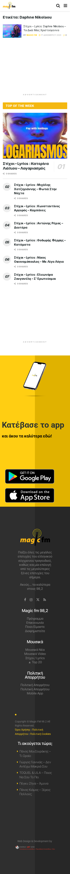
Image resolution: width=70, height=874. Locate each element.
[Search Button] (58, 5)
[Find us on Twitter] (38, 600)
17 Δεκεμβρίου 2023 (50, 35)
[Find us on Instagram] (31, 600)
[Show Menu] (65, 5)
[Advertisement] (35, 67)
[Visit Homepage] (9, 5)
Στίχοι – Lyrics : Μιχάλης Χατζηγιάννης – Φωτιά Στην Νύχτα (35, 189)
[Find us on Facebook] (25, 600)
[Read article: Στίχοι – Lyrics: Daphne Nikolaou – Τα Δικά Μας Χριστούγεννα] (12, 31)
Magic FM (32, 35)
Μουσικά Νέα (35, 650)
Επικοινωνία (35, 622)
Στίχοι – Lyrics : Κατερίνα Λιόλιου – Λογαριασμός (26, 165)
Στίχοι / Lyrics (35, 658)
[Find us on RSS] (44, 600)
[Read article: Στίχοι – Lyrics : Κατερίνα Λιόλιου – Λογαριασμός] (35, 136)
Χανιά (35, 820)
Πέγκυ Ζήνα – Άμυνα (33, 783)
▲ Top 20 (35, 662)
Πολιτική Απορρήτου (35, 685)
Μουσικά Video (35, 654)
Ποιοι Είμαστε (35, 627)
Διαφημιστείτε (35, 631)
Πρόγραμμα (35, 618)
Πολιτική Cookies (40, 733)
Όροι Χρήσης (22, 729)
